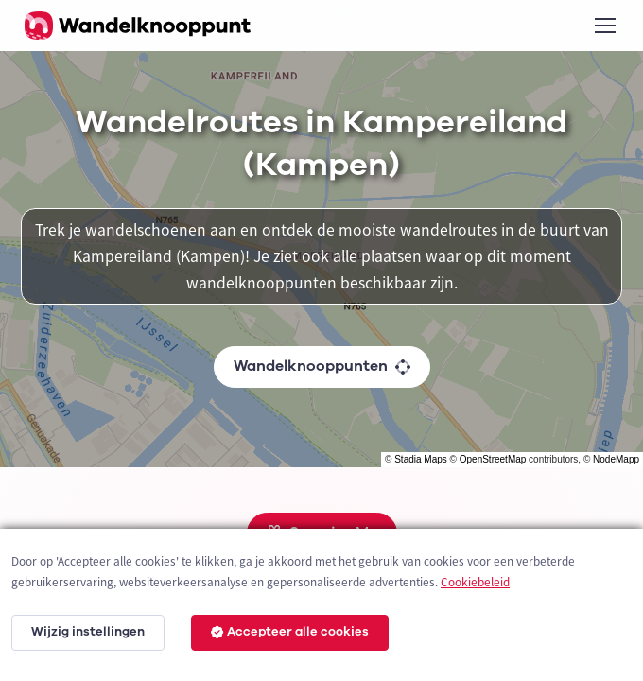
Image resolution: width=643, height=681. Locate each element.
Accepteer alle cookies (290, 631)
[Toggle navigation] (604, 26)
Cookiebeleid (475, 582)
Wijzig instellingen (88, 631)
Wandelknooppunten (322, 366)
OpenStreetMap (493, 459)
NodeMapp (616, 459)
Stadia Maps (420, 459)
